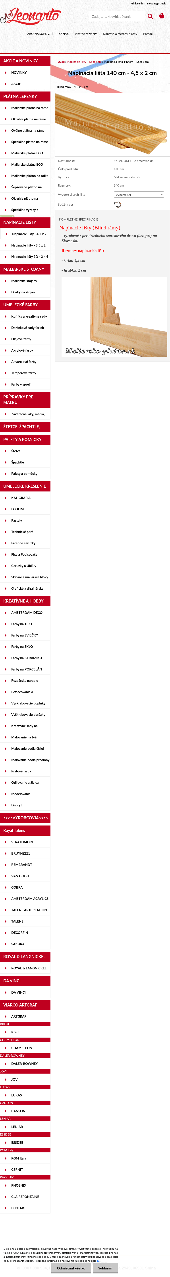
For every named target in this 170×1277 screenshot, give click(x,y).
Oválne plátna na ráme (27, 130)
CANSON (18, 1111)
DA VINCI (18, 992)
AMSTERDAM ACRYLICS (29, 899)
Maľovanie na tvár (24, 737)
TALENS (17, 921)
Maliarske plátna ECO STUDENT (27, 155)
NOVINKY (19, 72)
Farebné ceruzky (23, 543)
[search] (150, 16)
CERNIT (17, 1170)
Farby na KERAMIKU (26, 658)
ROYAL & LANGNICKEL (28, 968)
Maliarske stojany (24, 281)
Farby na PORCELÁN (26, 669)
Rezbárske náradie (24, 680)
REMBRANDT (21, 865)
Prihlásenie (136, 3)
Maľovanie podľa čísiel (27, 748)
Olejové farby (21, 339)
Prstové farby (21, 771)
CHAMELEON (21, 1048)
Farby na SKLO (22, 646)
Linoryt (16, 805)
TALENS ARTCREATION (29, 910)
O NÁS (64, 34)
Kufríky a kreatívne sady (29, 316)
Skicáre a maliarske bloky (29, 577)
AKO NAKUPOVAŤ (40, 34)
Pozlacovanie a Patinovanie (22, 693)
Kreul (15, 1032)
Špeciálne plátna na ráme (29, 142)
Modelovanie (21, 794)
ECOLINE (18, 509)
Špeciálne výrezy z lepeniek (24, 211)
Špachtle (17, 462)
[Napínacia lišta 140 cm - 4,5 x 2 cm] (112, 95)
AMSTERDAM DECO (26, 613)
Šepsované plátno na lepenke (26, 189)
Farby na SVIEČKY (24, 635)
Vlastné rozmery (86, 34)
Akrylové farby (22, 350)
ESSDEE (17, 1142)
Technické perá (22, 532)
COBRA (17, 887)
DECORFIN (19, 933)
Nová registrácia (156, 3)
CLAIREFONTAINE (25, 1197)
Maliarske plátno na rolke (29, 176)
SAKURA (18, 944)
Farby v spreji (21, 384)
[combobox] (139, 194)
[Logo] (30, 16)
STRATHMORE (22, 842)
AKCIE (16, 84)
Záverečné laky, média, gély (28, 416)
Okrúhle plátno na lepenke (24, 200)
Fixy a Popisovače (24, 554)
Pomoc (148, 34)
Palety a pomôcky (24, 473)
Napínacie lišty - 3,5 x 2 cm (28, 247)
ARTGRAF (18, 1016)
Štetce (16, 451)
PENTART (18, 1208)
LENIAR (17, 1127)
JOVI (15, 1079)
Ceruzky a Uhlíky (23, 566)
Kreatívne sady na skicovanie (24, 727)
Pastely (16, 520)
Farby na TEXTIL (23, 624)
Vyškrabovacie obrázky (28, 714)
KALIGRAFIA (21, 498)
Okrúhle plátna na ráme (28, 119)
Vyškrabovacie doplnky (28, 703)
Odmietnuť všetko (71, 1268)
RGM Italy (18, 1158)
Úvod (61, 62)
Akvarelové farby (23, 362)
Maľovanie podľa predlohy (30, 760)
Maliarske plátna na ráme (29, 108)
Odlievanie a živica (25, 782)
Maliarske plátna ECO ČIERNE (27, 166)
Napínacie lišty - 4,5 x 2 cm (29, 235)
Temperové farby (23, 373)
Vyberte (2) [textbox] (123, 195)
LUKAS (16, 1095)
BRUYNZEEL (20, 853)
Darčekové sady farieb (27, 328)
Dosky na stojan (23, 292)
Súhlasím (105, 1268)
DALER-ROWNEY (24, 1064)
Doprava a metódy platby (120, 34)
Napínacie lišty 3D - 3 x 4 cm (29, 258)
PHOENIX (18, 1185)
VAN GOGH (20, 876)
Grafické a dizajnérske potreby (27, 590)
